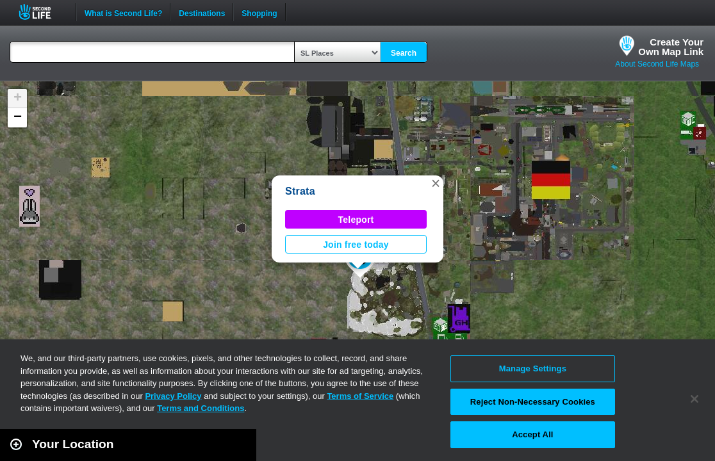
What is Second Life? (123, 12)
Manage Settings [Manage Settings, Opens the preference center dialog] (532, 368)
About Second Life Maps (657, 64)
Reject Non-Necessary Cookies (532, 402)
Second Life (42, 11)
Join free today (356, 244)
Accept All (532, 434)
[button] (435, 183)
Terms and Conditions (200, 408)
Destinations (202, 12)
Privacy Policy (173, 396)
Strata (300, 191)
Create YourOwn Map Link (670, 46)
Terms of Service (360, 396)
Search (403, 53)
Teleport (356, 219)
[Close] (694, 399)
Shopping (259, 12)
